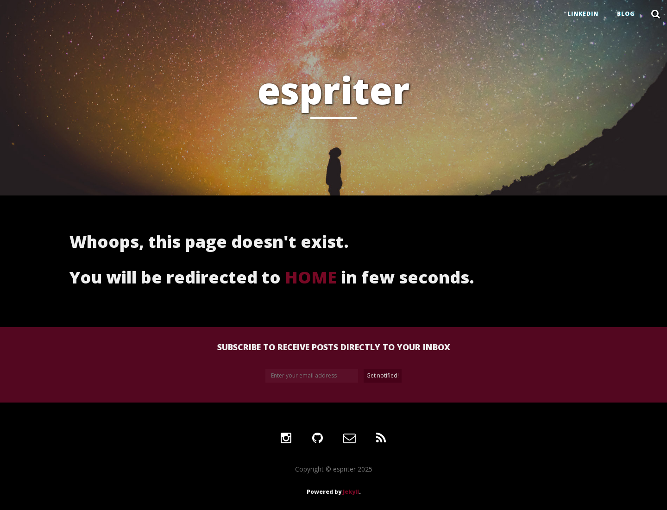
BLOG (626, 14)
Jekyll (351, 492)
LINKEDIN (582, 14)
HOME (311, 277)
